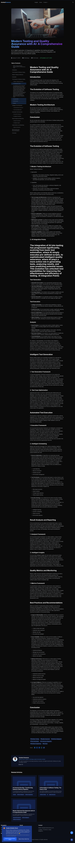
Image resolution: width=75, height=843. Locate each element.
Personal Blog (4, 833)
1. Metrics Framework (16, 127)
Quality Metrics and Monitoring (18, 125)
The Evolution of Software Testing (18, 72)
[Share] (71, 832)
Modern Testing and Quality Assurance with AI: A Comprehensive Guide (19, 66)
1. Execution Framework (17, 114)
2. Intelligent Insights (16, 122)
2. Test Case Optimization (17, 109)
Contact (45, 2)
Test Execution (15, 101)
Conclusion (14, 76)
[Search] (73, 2)
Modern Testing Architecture (17, 74)
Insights (36, 2)
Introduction (14, 69)
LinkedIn (22, 829)
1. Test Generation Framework (18, 107)
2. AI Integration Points (17, 83)
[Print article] (71, 839)
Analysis (14, 103)
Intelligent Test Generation (17, 105)
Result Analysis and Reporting (18, 118)
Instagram (23, 833)
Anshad (6, 2)
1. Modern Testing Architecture (18, 81)
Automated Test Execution (17, 111)
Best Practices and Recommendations (15, 130)
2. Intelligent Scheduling (17, 116)
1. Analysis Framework (17, 120)
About (40, 2)
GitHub (22, 827)
